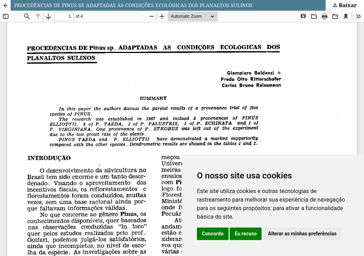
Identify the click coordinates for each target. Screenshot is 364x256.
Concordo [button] (213, 233)
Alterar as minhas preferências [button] (302, 233)
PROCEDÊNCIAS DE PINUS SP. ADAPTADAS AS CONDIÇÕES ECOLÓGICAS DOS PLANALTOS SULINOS (133, 5)
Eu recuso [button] (246, 233)
